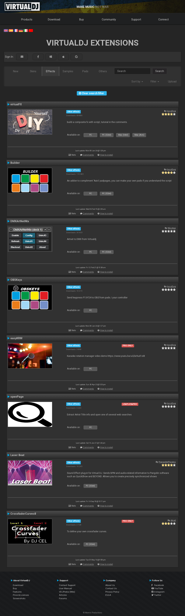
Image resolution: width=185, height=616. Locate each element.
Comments (88, 155)
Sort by (137, 81)
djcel (173, 520)
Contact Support (67, 585)
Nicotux (172, 228)
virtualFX (16, 104)
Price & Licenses (21, 595)
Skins (33, 71)
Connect (163, 19)
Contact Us (111, 588)
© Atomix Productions (92, 612)
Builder (15, 162)
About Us (110, 585)
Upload (172, 81)
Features (17, 591)
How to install (106, 155)
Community (109, 19)
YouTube (157, 588)
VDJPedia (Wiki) (67, 591)
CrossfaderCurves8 (23, 513)
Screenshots (19, 598)
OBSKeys (16, 279)
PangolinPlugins (167, 462)
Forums (63, 598)
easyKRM (16, 338)
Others (103, 71)
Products (26, 19)
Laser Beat (17, 455)
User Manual (65, 588)
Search (159, 71)
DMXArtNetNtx (19, 221)
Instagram (158, 591)
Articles (63, 595)
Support (136, 19)
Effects (50, 71)
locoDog (171, 111)
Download (54, 19)
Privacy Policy (112, 591)
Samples (68, 71)
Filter (155, 81)
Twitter (156, 595)
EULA (108, 595)
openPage (17, 396)
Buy (81, 19)
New (15, 71)
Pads (85, 71)
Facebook (158, 585)
